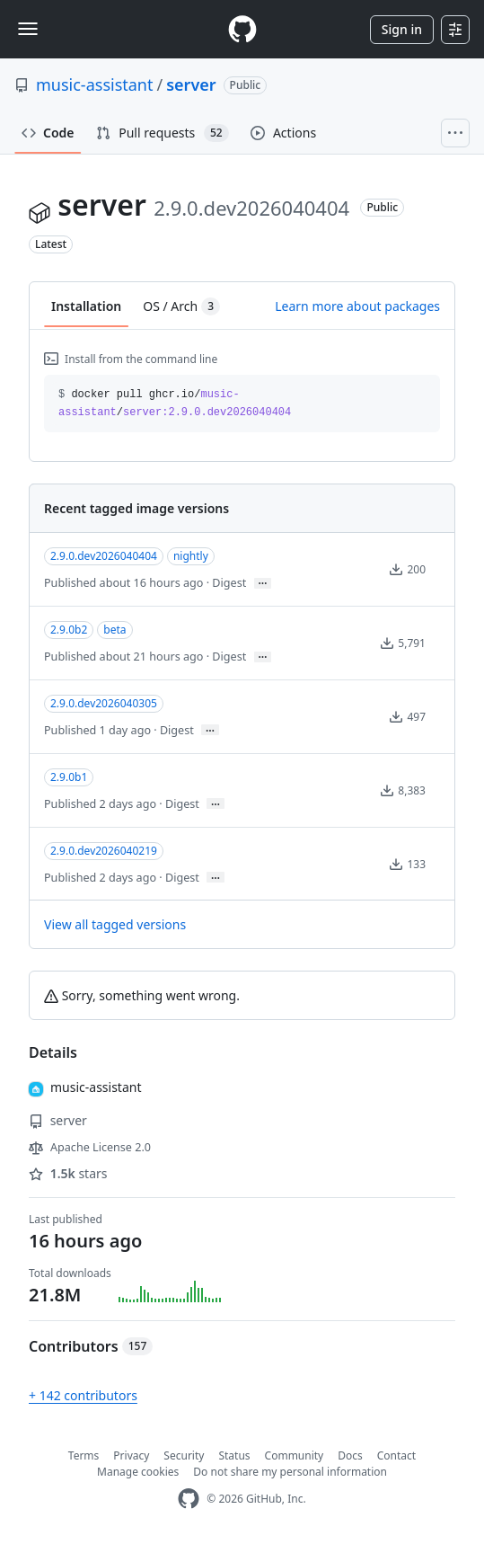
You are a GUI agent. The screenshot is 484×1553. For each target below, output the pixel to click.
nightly (190, 556)
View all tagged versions (115, 924)
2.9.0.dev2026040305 (103, 703)
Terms (84, 1455)
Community (294, 1455)
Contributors (91, 1346)
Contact (396, 1455)
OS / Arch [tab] (181, 306)
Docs (350, 1455)
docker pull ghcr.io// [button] (174, 403)
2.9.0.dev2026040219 (103, 850)
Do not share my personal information (290, 1471)
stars (68, 1173)
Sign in (402, 29)
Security (183, 1455)
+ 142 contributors (83, 1395)
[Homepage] (242, 29)
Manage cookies (138, 1471)
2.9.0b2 (68, 629)
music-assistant (94, 84)
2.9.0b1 (68, 777)
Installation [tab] (86, 306)
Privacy (131, 1455)
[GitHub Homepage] (188, 1498)
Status (234, 1455)
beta (114, 629)
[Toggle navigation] (27, 28)
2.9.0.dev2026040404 (103, 556)
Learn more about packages (357, 306)
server (191, 84)
